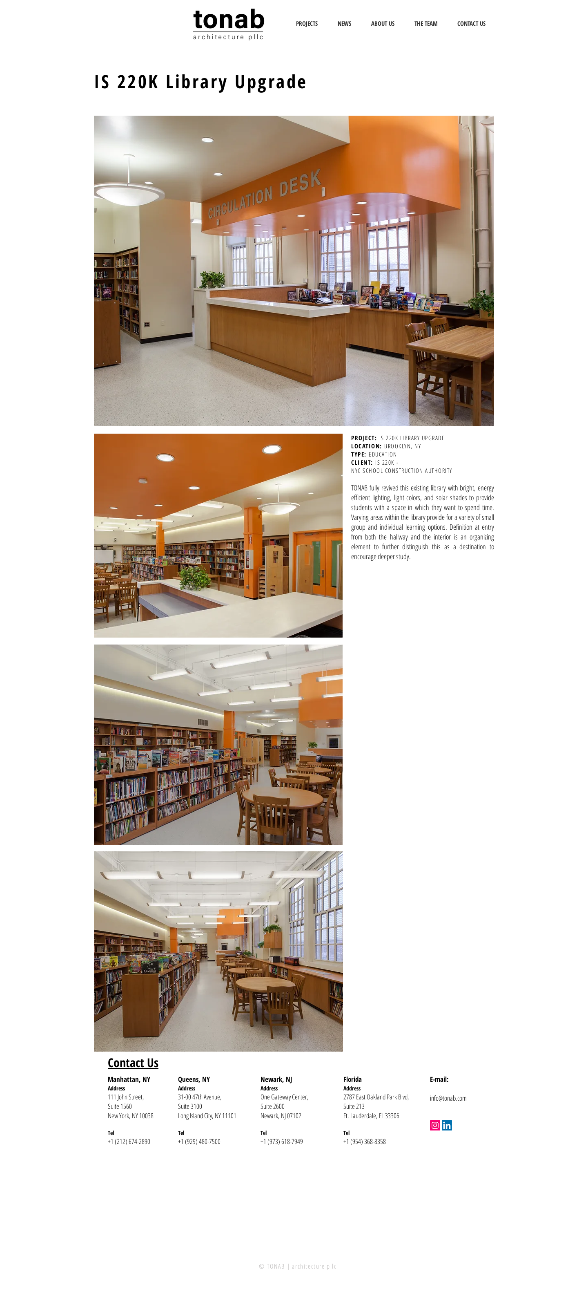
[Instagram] (435, 1125)
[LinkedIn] (447, 1125)
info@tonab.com (448, 1098)
